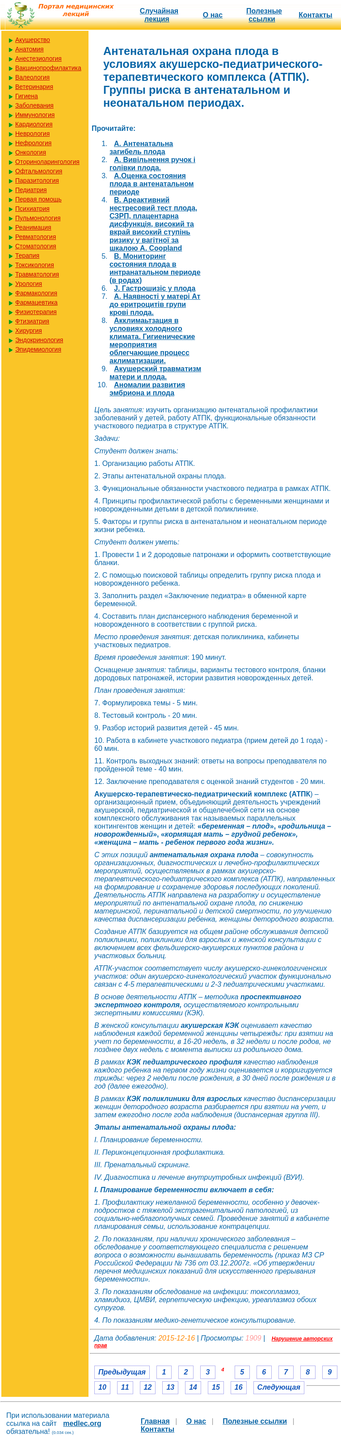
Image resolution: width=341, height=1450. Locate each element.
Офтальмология (38, 171)
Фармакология (36, 293)
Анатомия (29, 49)
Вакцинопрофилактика (48, 67)
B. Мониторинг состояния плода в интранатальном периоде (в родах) (155, 268)
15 (216, 1387)
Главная (155, 1421)
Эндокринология (39, 340)
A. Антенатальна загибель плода (141, 147)
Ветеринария (34, 86)
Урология (28, 283)
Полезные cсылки (264, 15)
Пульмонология (37, 218)
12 (148, 1387)
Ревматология (35, 236)
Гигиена (26, 96)
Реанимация (33, 227)
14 (193, 1387)
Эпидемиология (38, 349)
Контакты (315, 15)
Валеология (32, 77)
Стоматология (35, 246)
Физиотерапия (36, 311)
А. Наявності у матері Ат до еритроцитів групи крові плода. (154, 304)
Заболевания (34, 105)
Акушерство (32, 39)
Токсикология (34, 264)
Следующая (278, 1387)
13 (170, 1387)
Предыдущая (122, 1372)
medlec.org (82, 1423)
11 (125, 1387)
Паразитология (37, 180)
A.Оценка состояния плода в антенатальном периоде (151, 184)
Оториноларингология (47, 161)
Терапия (27, 255)
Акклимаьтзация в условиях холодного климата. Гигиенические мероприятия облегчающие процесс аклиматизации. (152, 341)
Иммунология (35, 114)
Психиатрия (32, 208)
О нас (213, 15)
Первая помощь (38, 199)
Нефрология (33, 143)
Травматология (37, 274)
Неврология (32, 133)
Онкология (30, 152)
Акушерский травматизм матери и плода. (155, 373)
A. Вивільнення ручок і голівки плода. (152, 164)
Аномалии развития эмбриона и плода (147, 389)
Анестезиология (38, 58)
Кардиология (34, 124)
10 (102, 1387)
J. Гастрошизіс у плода (154, 288)
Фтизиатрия (32, 321)
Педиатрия (31, 189)
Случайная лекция (159, 15)
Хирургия (28, 330)
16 (239, 1387)
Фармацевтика (36, 302)
